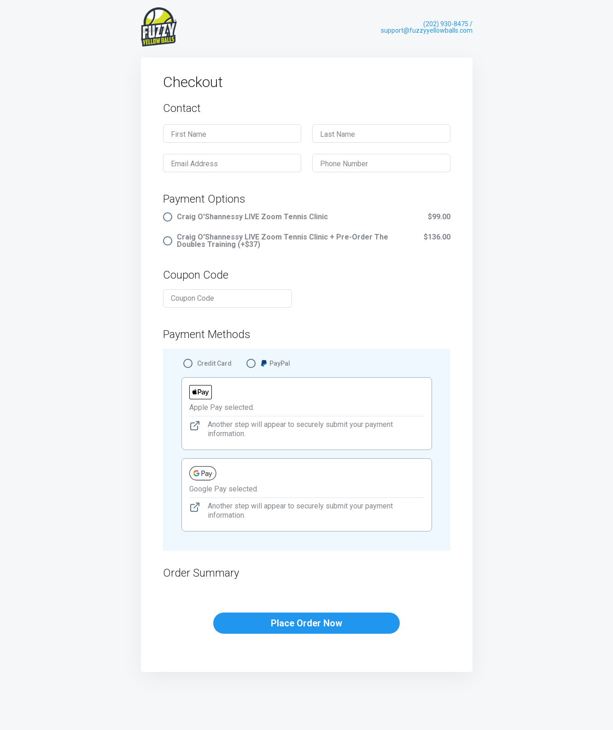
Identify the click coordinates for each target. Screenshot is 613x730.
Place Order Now (306, 623)
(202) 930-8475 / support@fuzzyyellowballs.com (427, 27)
